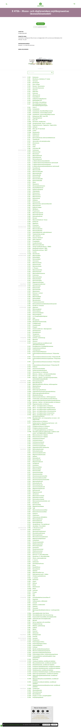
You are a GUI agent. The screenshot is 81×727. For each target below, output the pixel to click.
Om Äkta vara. (34, 718)
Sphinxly (47, 718)
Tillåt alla (54, 724)
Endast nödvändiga (46, 724)
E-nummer (36, 26)
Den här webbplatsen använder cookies (14, 724)
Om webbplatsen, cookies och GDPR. (40, 717)
